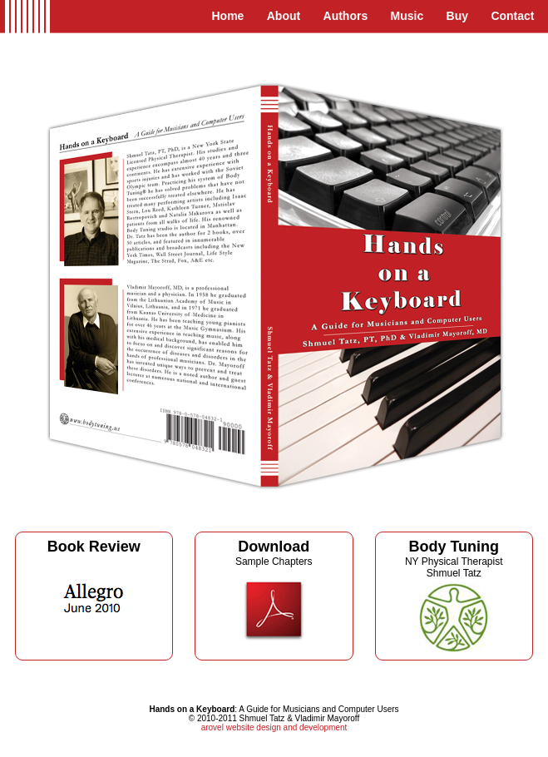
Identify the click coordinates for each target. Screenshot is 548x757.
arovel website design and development (274, 727)
